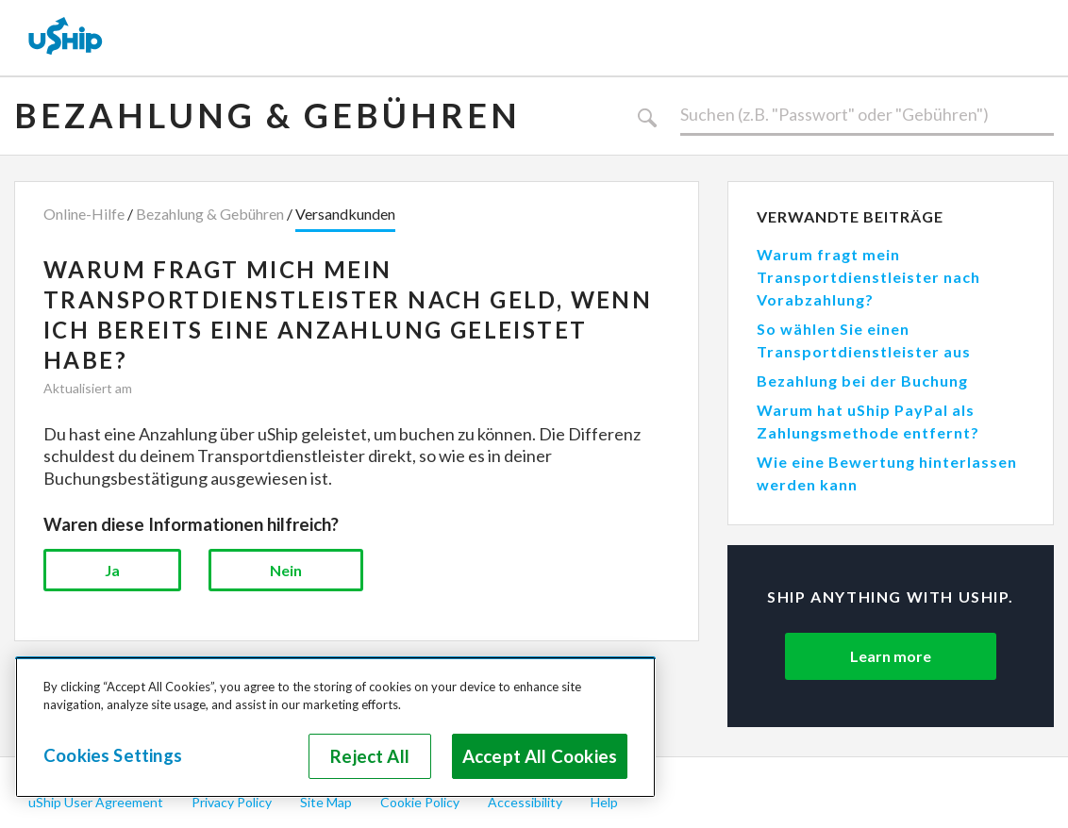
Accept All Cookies (539, 756)
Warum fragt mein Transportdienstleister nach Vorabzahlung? (868, 276)
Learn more (890, 656)
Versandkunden (345, 214)
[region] (335, 727)
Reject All (369, 756)
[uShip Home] (66, 37)
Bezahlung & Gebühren (267, 115)
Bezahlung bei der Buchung (862, 380)
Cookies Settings (112, 755)
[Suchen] (867, 115)
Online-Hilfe (84, 214)
